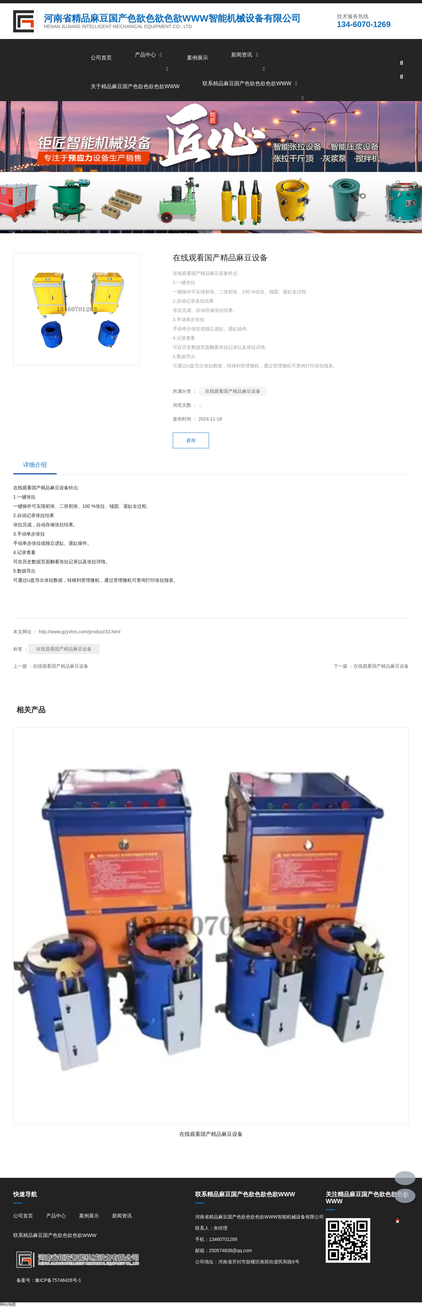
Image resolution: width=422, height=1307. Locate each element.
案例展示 (197, 57)
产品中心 (149, 54)
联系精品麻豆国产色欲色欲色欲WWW (250, 83)
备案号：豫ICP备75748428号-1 (48, 1280)
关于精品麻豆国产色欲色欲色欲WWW (135, 86)
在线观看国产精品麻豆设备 (232, 391)
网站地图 (8, 1304)
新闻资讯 (245, 54)
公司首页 (101, 57)
